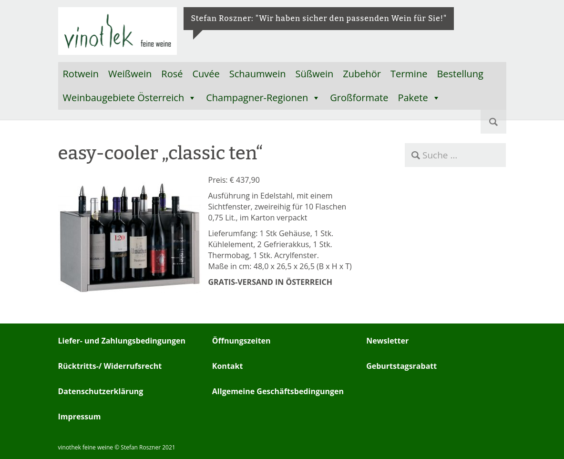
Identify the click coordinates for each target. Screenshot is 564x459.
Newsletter (387, 340)
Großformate (359, 97)
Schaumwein (257, 73)
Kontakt (227, 366)
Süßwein (315, 73)
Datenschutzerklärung (101, 391)
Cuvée (205, 73)
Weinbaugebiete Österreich (130, 98)
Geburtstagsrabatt (401, 366)
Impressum (79, 416)
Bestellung (460, 73)
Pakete (419, 98)
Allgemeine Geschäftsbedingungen (278, 391)
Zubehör (362, 73)
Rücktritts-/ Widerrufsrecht (110, 366)
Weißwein (130, 73)
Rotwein (81, 73)
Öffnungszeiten (241, 340)
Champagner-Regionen (263, 98)
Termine (408, 73)
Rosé (172, 73)
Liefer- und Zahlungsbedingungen (121, 340)
